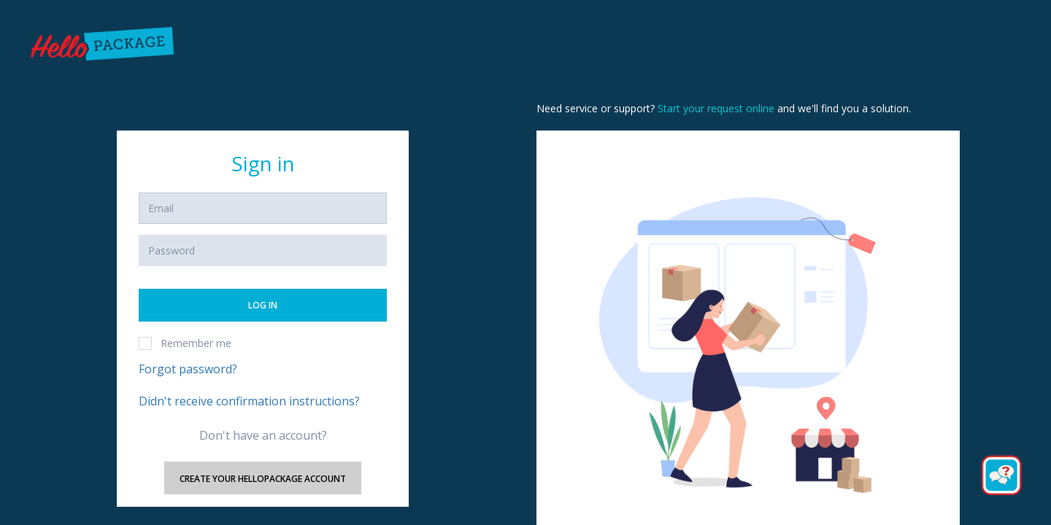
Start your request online (716, 108)
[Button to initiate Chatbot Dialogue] (1001, 475)
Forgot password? (188, 369)
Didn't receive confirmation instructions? (249, 401)
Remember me (185, 343)
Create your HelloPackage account (263, 478)
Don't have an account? (263, 435)
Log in (262, 305)
